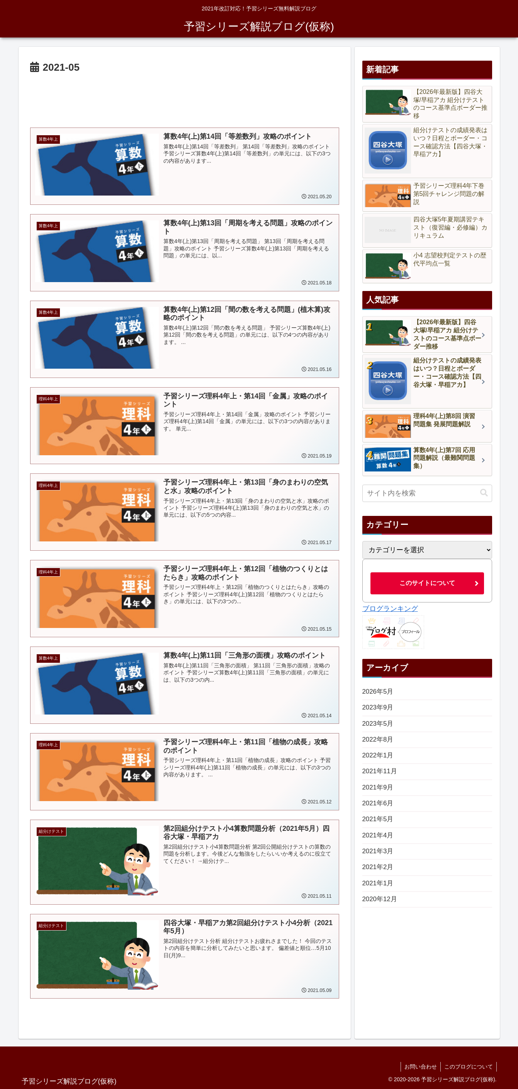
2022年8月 (379, 742)
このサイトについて (427, 583)
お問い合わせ (419, 1065)
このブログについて (468, 1065)
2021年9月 (379, 792)
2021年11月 (380, 776)
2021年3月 (379, 860)
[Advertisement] (184, 97)
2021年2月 (379, 876)
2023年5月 (379, 726)
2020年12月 (380, 910)
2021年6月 (379, 809)
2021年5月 (379, 826)
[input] (427, 493)
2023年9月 (379, 709)
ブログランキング (390, 609)
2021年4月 (379, 843)
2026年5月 (379, 692)
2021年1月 (379, 893)
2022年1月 (379, 759)
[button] (484, 492)
